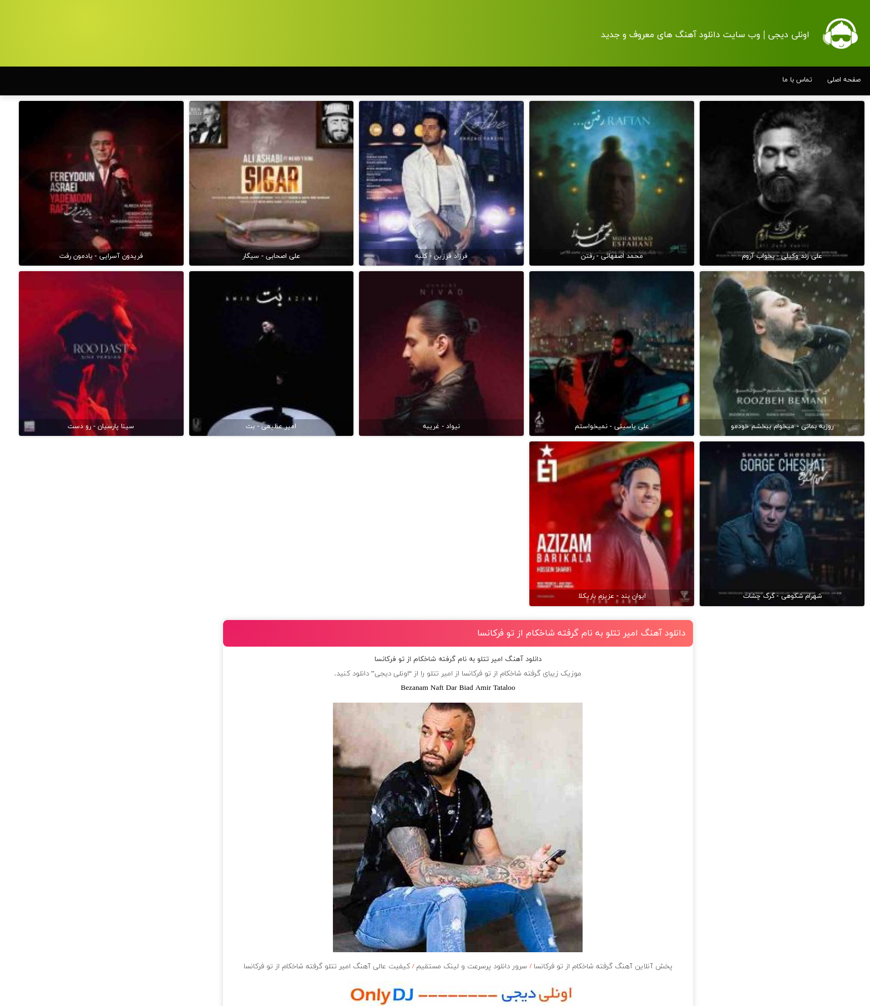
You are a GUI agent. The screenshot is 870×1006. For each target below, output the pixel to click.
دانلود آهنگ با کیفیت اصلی (472, 902)
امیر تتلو (454, 451)
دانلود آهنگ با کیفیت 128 (472, 932)
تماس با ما (797, 79)
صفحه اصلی (844, 79)
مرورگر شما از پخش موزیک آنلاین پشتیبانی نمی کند (471, 967)
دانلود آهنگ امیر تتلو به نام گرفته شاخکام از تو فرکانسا (587, 410)
